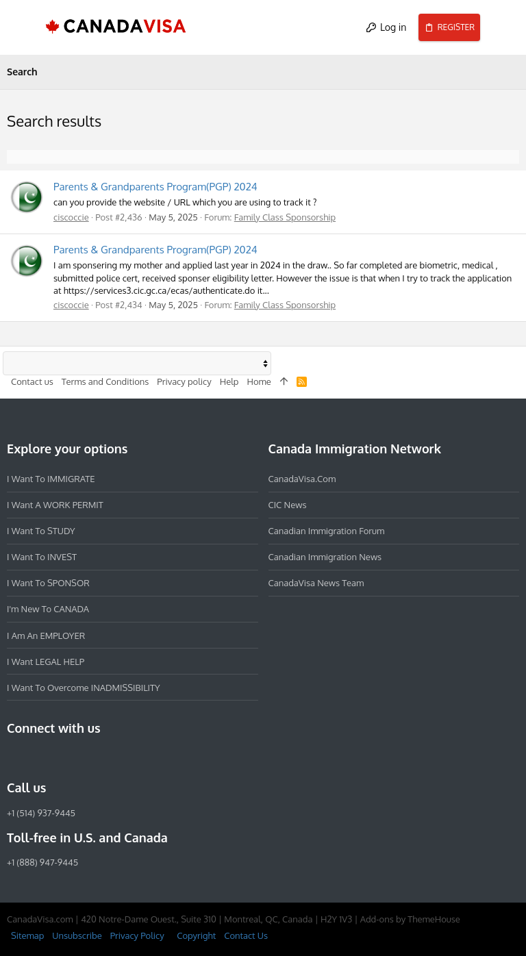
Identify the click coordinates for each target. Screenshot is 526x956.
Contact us (32, 380)
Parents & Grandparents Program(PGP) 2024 (155, 186)
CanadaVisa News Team (316, 582)
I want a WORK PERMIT (55, 504)
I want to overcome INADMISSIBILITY (83, 686)
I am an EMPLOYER (46, 634)
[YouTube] (113, 758)
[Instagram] (40, 758)
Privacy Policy (137, 935)
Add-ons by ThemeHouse (410, 919)
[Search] (503, 27)
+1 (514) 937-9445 (41, 812)
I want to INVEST (42, 556)
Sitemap (27, 935)
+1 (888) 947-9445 (42, 862)
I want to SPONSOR (48, 582)
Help (229, 380)
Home (259, 380)
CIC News (287, 504)
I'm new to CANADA (48, 608)
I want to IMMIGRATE (51, 478)
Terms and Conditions (105, 380)
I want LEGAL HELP (45, 660)
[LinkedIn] (64, 758)
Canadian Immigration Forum (326, 530)
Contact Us (246, 935)
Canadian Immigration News (325, 556)
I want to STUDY (41, 530)
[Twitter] (89, 758)
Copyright (196, 935)
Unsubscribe (76, 935)
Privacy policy (184, 380)
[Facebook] (15, 758)
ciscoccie (71, 217)
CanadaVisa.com (302, 478)
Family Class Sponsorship (285, 217)
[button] (23, 27)
